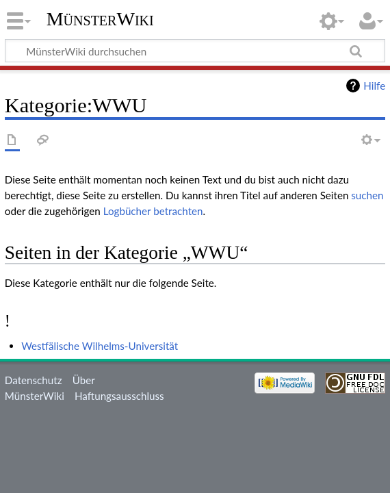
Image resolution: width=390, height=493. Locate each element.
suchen (367, 195)
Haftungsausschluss (119, 396)
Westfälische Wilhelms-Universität (99, 346)
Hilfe (374, 85)
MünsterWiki (100, 18)
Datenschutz (33, 380)
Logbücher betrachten (153, 211)
